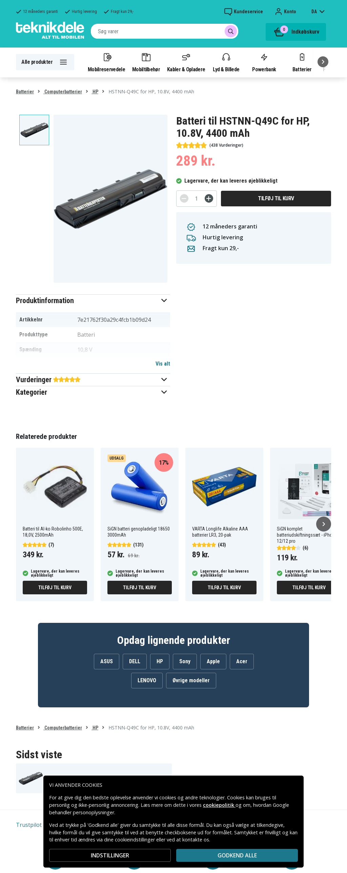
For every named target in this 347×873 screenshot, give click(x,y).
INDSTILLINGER (110, 855)
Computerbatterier (62, 91)
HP (94, 91)
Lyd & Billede (226, 62)
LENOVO (147, 680)
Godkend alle (237, 855)
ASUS (106, 661)
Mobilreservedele (106, 62)
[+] (209, 198)
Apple (213, 661)
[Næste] (323, 61)
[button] (93, 300)
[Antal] (196, 198)
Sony (184, 661)
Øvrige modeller (191, 680)
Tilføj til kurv (276, 198)
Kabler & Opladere (186, 62)
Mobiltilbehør (146, 62)
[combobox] (164, 31)
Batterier (302, 62)
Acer (241, 661)
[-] (184, 198)
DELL (134, 661)
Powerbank (264, 62)
